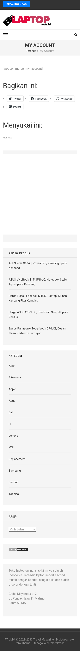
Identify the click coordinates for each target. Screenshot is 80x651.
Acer (12, 366)
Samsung (15, 470)
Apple (12, 389)
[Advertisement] (40, 194)
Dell (11, 412)
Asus (12, 400)
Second (13, 482)
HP (10, 424)
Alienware (15, 377)
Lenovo (13, 435)
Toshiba (14, 494)
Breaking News (16, 4)
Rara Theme (22, 643)
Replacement (17, 459)
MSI (11, 447)
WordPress (57, 643)
